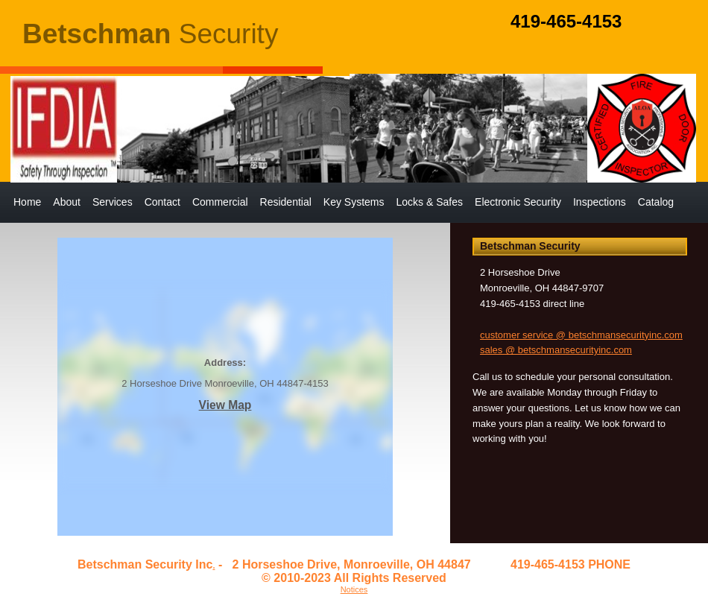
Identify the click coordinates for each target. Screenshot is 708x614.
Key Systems (354, 202)
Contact (162, 202)
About (66, 202)
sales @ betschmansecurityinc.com (556, 349)
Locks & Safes (430, 202)
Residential (286, 202)
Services (112, 202)
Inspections (599, 202)
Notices (354, 589)
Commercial (220, 202)
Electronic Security (518, 202)
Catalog (656, 202)
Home (27, 202)
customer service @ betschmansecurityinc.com (581, 335)
